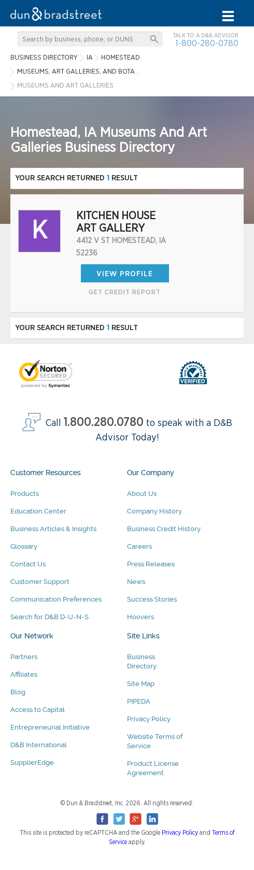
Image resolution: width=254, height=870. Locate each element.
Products (24, 493)
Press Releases (151, 564)
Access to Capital (37, 710)
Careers (139, 546)
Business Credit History (164, 529)
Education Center (38, 511)
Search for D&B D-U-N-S (49, 617)
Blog (17, 692)
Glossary (23, 546)
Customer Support (39, 582)
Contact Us (28, 564)
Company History (154, 511)
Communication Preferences (56, 599)
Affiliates (23, 674)
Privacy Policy (149, 719)
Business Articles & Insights (53, 529)
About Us (142, 493)
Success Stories (152, 599)
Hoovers (140, 617)
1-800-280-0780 (206, 43)
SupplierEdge (32, 762)
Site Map (140, 684)
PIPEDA (138, 701)
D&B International (38, 745)
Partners (23, 657)
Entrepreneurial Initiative (50, 727)
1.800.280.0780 (104, 423)
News (136, 582)
